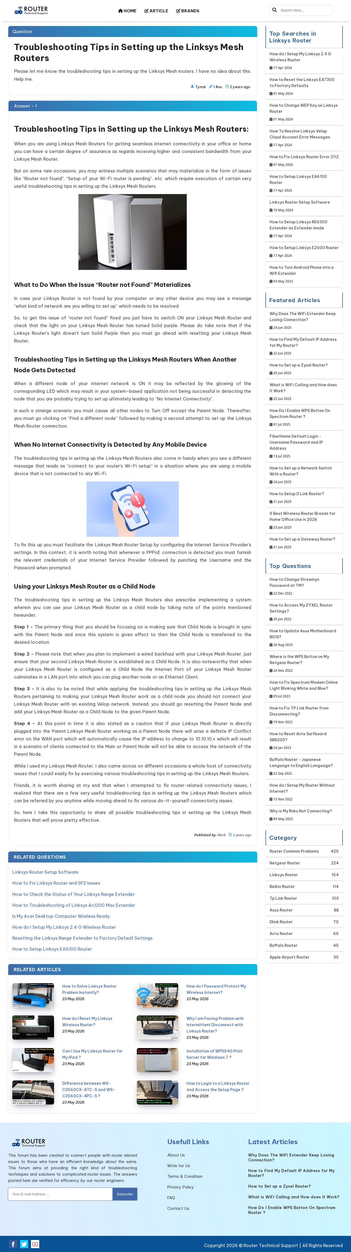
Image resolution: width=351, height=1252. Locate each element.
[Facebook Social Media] (13, 1244)
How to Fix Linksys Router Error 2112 (304, 161)
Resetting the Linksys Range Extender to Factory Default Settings (82, 938)
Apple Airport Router (289, 957)
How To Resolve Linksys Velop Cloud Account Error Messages (304, 138)
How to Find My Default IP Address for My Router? (304, 346)
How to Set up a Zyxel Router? (299, 369)
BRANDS (187, 10)
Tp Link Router (283, 898)
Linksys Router (284, 874)
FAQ (171, 1197)
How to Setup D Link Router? (297, 498)
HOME (127, 10)
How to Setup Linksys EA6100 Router (52, 948)
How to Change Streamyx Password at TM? (304, 586)
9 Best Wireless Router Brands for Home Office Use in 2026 (304, 520)
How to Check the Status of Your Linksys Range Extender (73, 894)
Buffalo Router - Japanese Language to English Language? (304, 767)
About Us (176, 1154)
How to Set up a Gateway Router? (302, 543)
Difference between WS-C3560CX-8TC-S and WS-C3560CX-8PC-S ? (88, 1089)
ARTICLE (156, 10)
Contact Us (178, 1208)
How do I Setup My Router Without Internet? (304, 792)
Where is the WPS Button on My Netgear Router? (304, 664)
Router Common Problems (294, 851)
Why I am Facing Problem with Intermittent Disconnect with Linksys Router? (215, 1024)
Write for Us (178, 1165)
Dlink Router (281, 921)
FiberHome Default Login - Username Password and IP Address (304, 446)
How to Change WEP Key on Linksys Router (304, 112)
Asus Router (281, 910)
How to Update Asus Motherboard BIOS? (304, 638)
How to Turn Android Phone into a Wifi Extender (304, 274)
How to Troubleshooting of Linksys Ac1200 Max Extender (73, 905)
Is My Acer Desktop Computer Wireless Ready (61, 916)
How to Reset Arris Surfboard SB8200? (304, 741)
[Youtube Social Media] (35, 1244)
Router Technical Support (271, 1245)
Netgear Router (285, 863)
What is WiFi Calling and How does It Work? (304, 392)
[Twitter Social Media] (24, 1244)
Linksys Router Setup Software (45, 872)
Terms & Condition (184, 1176)
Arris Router (281, 933)
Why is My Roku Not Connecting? (301, 815)
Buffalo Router (284, 945)
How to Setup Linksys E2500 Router (304, 252)
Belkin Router (282, 886)
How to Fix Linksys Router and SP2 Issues (56, 883)
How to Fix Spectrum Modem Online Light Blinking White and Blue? (304, 689)
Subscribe (125, 1194)
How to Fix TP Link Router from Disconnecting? (304, 715)
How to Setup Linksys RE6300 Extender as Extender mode (304, 229)
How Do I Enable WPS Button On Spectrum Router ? (304, 418)
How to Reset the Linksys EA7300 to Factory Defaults (304, 87)
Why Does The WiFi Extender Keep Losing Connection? (304, 321)
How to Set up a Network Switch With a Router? (304, 475)
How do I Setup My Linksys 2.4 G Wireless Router (64, 927)
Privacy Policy (180, 1186)
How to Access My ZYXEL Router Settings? (304, 612)
